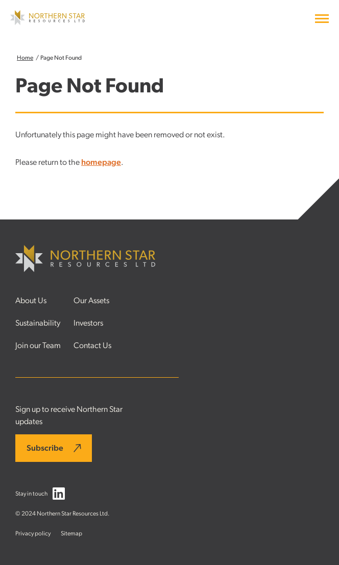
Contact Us (92, 345)
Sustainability (37, 323)
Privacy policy (33, 533)
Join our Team (38, 345)
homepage (101, 162)
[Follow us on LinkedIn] (59, 495)
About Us (30, 301)
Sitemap (71, 533)
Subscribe (45, 448)
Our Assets (91, 301)
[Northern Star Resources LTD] (47, 22)
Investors (88, 323)
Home (25, 58)
